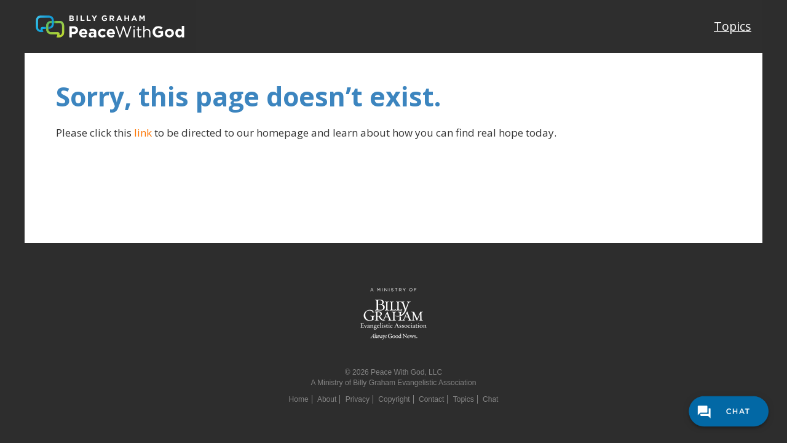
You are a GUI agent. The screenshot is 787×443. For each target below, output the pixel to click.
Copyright (393, 399)
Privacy (358, 399)
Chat (490, 399)
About (326, 399)
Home (299, 399)
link (143, 133)
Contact (431, 399)
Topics (732, 26)
